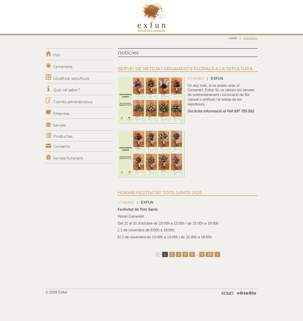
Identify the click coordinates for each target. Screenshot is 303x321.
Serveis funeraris (68, 158)
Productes (62, 136)
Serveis (59, 125)
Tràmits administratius (72, 102)
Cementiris (62, 67)
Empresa (61, 114)
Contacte (61, 146)
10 (209, 254)
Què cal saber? (66, 90)
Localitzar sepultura (71, 78)
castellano (250, 38)
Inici (56, 55)
